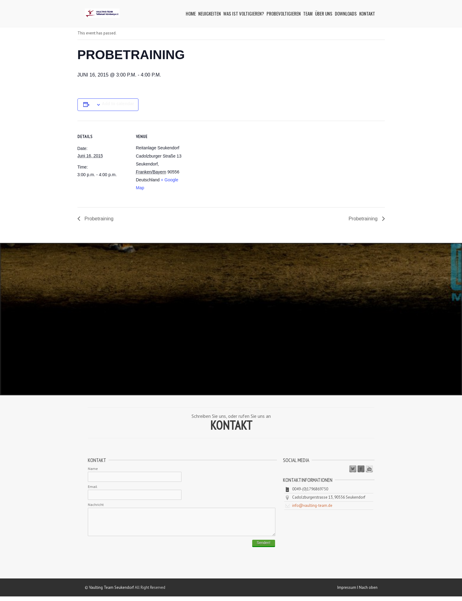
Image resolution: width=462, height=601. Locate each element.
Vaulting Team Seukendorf (111, 592)
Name (93, 468)
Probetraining (98, 218)
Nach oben (368, 592)
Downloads (346, 13)
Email (92, 486)
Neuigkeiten (209, 13)
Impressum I (348, 592)
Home (191, 13)
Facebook (361, 469)
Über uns (323, 13)
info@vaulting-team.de (312, 505)
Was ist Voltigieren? (243, 13)
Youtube (369, 469)
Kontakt (367, 13)
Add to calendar (118, 103)
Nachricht (96, 504)
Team (308, 13)
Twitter (352, 469)
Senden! (263, 547)
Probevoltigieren (284, 13)
